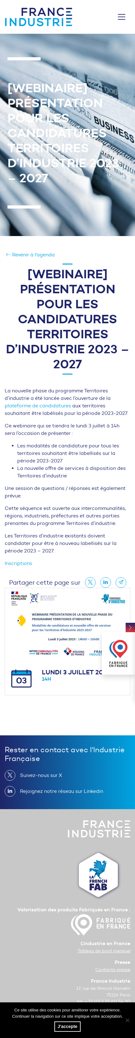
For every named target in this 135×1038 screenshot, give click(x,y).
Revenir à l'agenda (30, 255)
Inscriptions (18, 563)
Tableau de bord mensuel (104, 951)
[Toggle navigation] (121, 17)
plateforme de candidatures (38, 406)
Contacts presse (112, 969)
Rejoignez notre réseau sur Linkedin (59, 791)
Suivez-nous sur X (38, 775)
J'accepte (67, 1026)
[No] (127, 1020)
